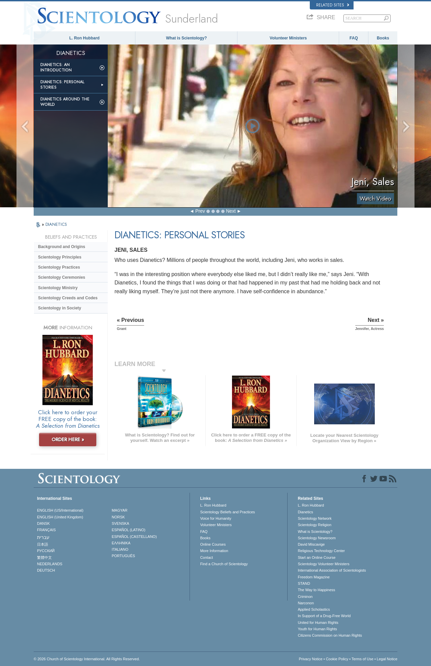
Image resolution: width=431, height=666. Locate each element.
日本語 (42, 544)
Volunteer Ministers (288, 38)
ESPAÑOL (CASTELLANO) (134, 537)
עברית (43, 537)
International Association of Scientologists (332, 570)
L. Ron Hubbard (84, 38)
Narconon (306, 603)
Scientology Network (314, 518)
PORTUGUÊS (123, 556)
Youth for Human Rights (317, 629)
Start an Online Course (316, 557)
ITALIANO (120, 549)
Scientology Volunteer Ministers (323, 564)
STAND (304, 583)
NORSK (118, 517)
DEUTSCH (46, 570)
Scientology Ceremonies (61, 277)
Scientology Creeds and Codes (68, 298)
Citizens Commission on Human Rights (330, 635)
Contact (206, 557)
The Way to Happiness (316, 590)
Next (231, 211)
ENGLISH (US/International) (60, 510)
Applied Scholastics (314, 609)
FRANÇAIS (46, 530)
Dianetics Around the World (65, 102)
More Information (214, 551)
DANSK (43, 523)
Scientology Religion (314, 525)
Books (383, 38)
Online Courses (213, 544)
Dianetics (305, 512)
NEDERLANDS (49, 564)
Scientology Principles (59, 257)
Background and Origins (61, 246)
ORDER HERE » (68, 439)
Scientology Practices (59, 267)
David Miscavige (311, 544)
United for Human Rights (318, 622)
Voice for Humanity (215, 518)
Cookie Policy (337, 659)
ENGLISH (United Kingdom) (60, 517)
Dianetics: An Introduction (56, 67)
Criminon (305, 597)
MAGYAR (120, 510)
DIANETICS (56, 224)
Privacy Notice (310, 659)
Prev (200, 211)
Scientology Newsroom (317, 538)
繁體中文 (44, 557)
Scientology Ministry (57, 287)
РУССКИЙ (46, 551)
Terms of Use (362, 659)
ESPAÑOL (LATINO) (128, 530)
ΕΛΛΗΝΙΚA (121, 543)
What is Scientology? (186, 38)
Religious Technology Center (321, 551)
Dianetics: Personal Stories (62, 84)
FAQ (354, 38)
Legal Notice (387, 659)
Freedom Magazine (314, 577)
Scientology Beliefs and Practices (227, 512)
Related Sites (332, 5)
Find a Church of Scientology (223, 564)
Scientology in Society (59, 308)
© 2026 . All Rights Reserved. (87, 659)
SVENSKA (120, 523)
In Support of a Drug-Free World (324, 616)
